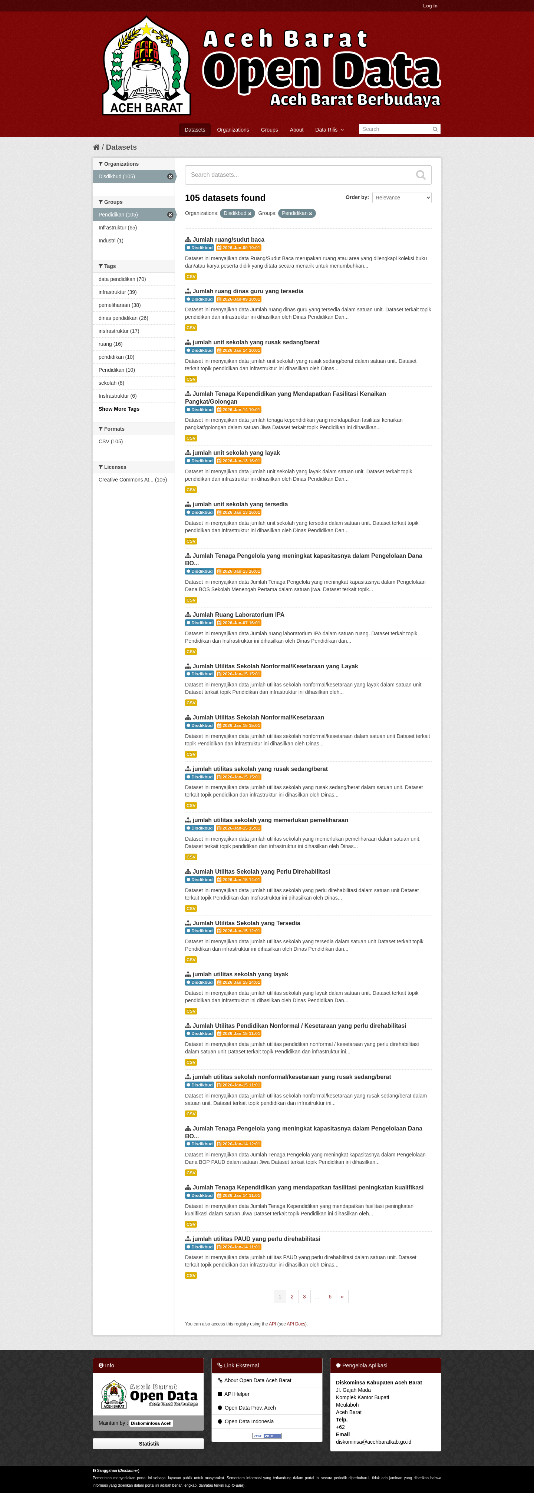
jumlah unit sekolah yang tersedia (240, 504)
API (272, 1324)
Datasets (195, 130)
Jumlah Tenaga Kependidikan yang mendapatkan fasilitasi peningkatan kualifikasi (307, 1187)
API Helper (233, 1394)
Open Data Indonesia (245, 1421)
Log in (430, 6)
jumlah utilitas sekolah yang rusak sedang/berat (260, 769)
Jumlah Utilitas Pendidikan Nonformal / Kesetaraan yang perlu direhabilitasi (299, 1026)
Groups (269, 130)
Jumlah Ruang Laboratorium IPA (238, 615)
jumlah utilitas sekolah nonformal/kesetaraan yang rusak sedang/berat (291, 1077)
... (317, 1297)
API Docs (296, 1324)
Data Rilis (329, 130)
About (297, 130)
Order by (356, 197)
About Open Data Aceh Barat (254, 1380)
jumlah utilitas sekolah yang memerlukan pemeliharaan (270, 820)
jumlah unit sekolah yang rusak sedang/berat (255, 342)
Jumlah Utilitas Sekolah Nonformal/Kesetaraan (258, 717)
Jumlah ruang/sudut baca (228, 239)
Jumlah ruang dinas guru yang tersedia (247, 291)
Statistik (148, 1444)
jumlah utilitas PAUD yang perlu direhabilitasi (256, 1239)
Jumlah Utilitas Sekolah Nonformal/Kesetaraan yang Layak (275, 666)
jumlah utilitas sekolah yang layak (240, 974)
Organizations (233, 130)
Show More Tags (119, 409)
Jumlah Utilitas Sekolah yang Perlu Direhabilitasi (261, 871)
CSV (191, 276)
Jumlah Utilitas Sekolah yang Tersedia (246, 923)
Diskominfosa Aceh (151, 1423)
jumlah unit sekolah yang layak (236, 453)
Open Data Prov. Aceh (246, 1408)
